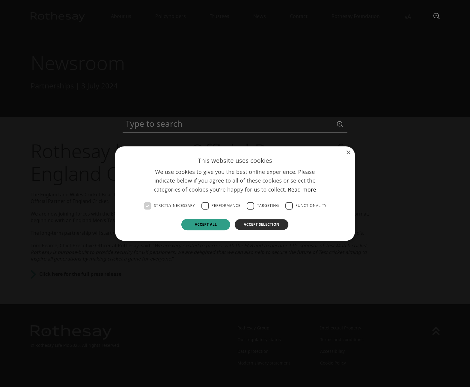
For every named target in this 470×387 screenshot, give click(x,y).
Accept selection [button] (261, 224)
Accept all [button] (206, 224)
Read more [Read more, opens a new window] (302, 189)
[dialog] (235, 193)
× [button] (348, 152)
